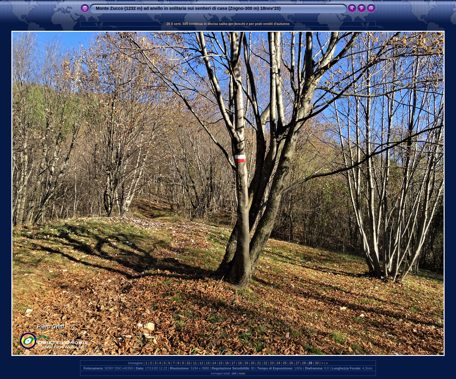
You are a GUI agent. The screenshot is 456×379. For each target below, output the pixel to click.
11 (194, 363)
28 (304, 363)
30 (317, 363)
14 (214, 363)
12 (201, 363)
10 (188, 363)
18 (239, 363)
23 (272, 363)
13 (207, 363)
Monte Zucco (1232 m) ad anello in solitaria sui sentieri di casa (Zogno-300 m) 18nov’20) (188, 8)
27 (297, 363)
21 (259, 363)
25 (284, 363)
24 (278, 363)
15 (220, 363)
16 (227, 363)
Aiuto (241, 373)
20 (252, 363)
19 (246, 363)
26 (291, 363)
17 (233, 363)
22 (265, 363)
